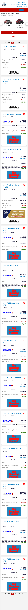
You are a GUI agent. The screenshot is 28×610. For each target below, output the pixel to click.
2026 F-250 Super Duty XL (12, 413)
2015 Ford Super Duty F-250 (12, 46)
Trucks (14, 32)
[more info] (14, 147)
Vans (14, 36)
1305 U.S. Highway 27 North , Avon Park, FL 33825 (19, 5)
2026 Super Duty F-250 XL (12, 114)
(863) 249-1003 (22, 2)
